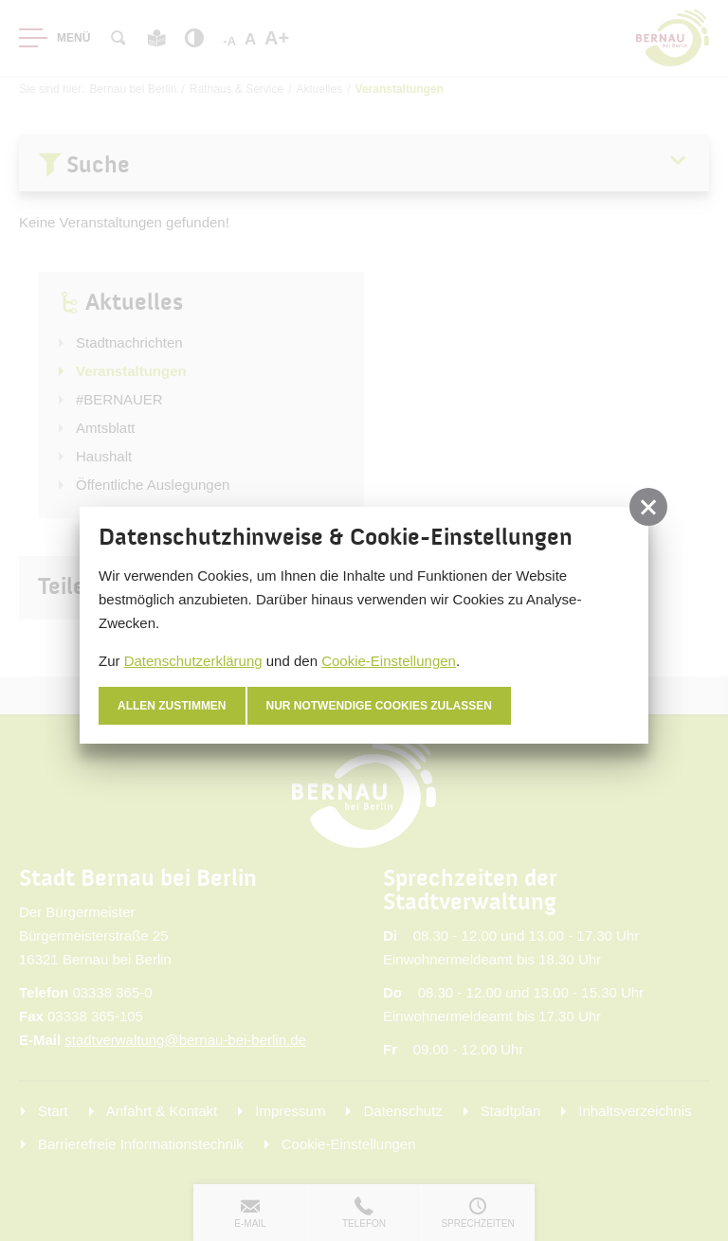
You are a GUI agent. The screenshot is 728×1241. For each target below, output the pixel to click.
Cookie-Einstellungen (388, 661)
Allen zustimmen (172, 705)
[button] (648, 507)
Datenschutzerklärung (193, 661)
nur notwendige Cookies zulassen (379, 705)
